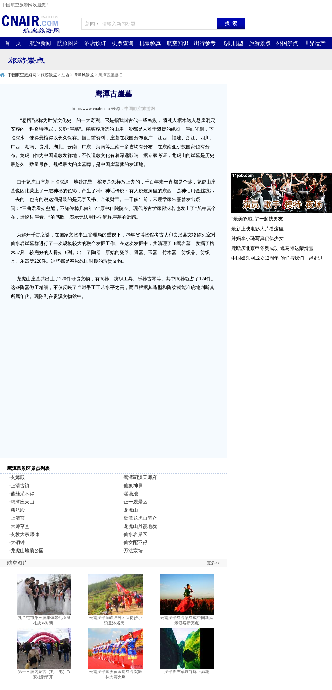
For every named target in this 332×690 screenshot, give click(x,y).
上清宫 (18, 518)
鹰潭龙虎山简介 (140, 518)
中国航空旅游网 (22, 74)
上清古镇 (20, 485)
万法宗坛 (133, 550)
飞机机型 (232, 43)
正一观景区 (135, 501)
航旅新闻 (40, 43)
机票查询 (122, 43)
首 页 (13, 43)
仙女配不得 (135, 542)
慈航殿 (18, 510)
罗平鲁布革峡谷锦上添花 (186, 671)
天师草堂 (20, 526)
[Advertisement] (281, 126)
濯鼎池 (131, 493)
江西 (65, 74)
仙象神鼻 (133, 485)
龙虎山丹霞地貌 (140, 526)
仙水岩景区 (135, 534)
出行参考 (205, 43)
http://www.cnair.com (91, 108)
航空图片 (17, 563)
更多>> (213, 563)
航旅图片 (68, 43)
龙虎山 (131, 510)
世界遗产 (315, 43)
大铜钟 (18, 542)
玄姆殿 (18, 477)
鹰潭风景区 (84, 74)
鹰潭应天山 (22, 501)
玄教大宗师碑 (25, 534)
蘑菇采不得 (22, 493)
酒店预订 (95, 43)
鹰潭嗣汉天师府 (140, 477)
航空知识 (177, 43)
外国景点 (287, 43)
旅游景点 (260, 43)
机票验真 (150, 43)
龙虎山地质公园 (27, 550)
